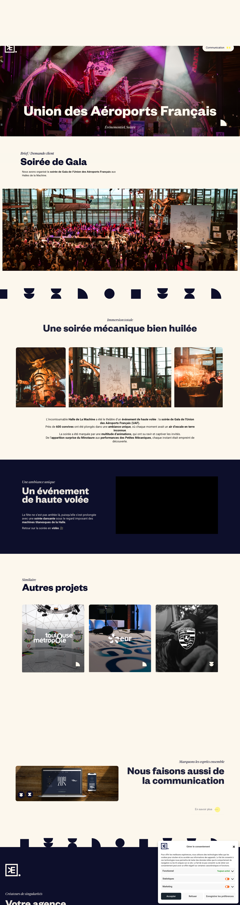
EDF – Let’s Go (103, 717)
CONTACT (161, 46)
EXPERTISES (116, 46)
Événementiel (115, 127)
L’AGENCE (96, 46)
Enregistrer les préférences (220, 896)
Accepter (171, 896)
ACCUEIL (78, 46)
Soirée (130, 127)
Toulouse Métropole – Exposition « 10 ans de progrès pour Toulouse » (52, 722)
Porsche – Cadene (172, 717)
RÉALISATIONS (139, 46)
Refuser (193, 896)
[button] (233, 846)
